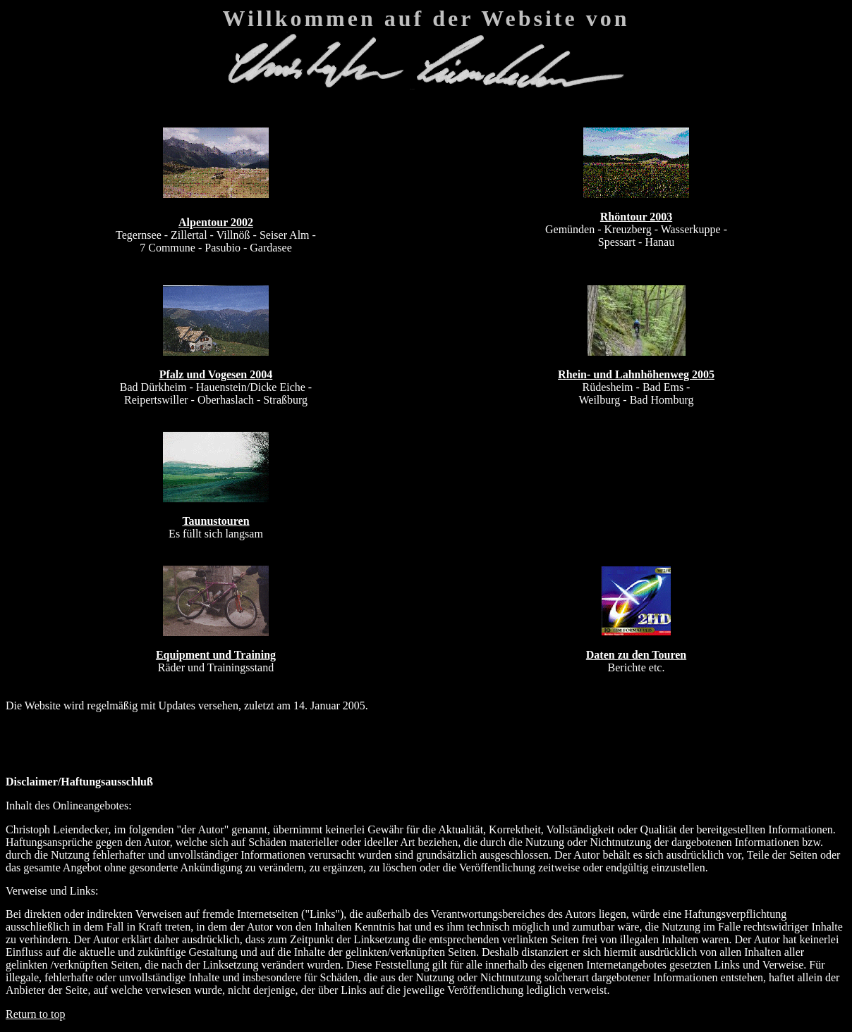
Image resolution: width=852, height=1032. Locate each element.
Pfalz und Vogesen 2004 (215, 374)
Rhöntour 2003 (636, 217)
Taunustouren (215, 521)
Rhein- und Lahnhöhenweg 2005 (636, 374)
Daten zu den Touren (636, 655)
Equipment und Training (216, 655)
